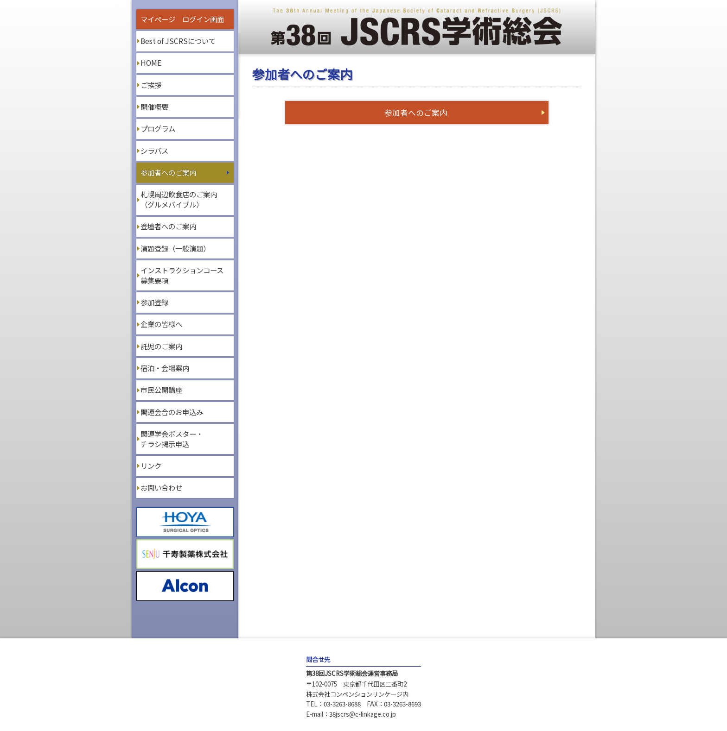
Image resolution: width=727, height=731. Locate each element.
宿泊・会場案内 (164, 368)
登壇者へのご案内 (168, 226)
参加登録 (154, 302)
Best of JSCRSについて (178, 41)
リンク (150, 465)
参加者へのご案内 (168, 172)
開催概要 (154, 106)
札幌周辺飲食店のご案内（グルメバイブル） (178, 199)
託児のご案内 (161, 346)
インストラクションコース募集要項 (181, 275)
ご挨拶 (150, 85)
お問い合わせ (161, 487)
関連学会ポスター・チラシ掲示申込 (171, 439)
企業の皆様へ (161, 324)
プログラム (157, 128)
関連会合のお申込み (171, 412)
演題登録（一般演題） (175, 248)
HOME (150, 62)
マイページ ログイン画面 (182, 19)
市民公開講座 (161, 389)
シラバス (154, 150)
